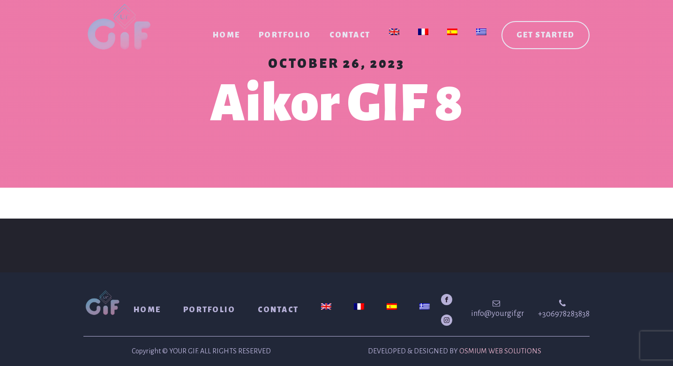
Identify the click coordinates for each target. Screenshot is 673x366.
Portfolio (285, 35)
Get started (545, 35)
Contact (349, 35)
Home (226, 35)
